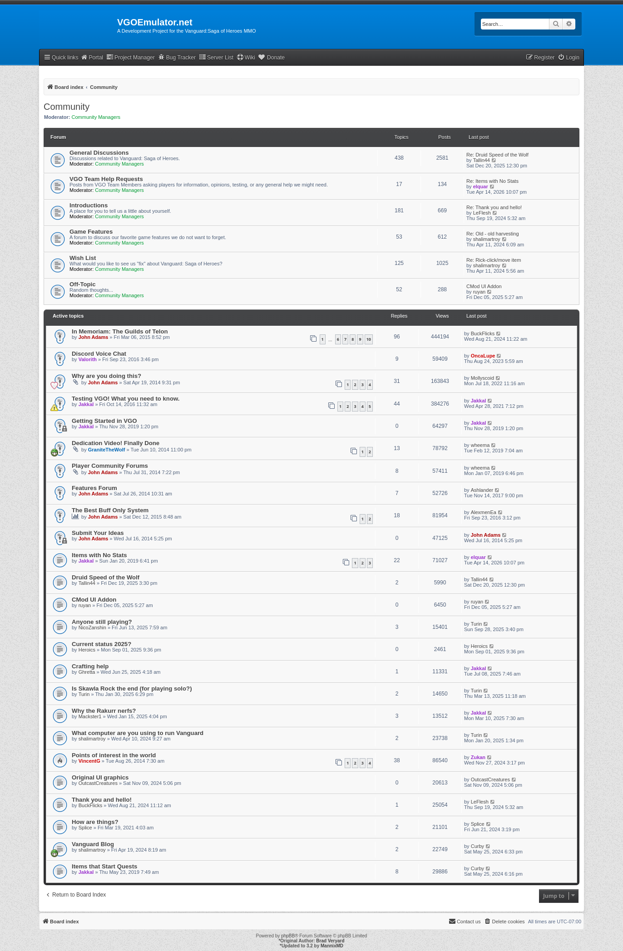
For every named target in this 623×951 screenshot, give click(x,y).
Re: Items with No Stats (492, 181)
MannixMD (332, 945)
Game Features (91, 231)
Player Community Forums (110, 465)
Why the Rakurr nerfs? (104, 710)
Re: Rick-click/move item (493, 260)
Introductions (88, 205)
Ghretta (87, 672)
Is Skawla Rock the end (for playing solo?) (132, 688)
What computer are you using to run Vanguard (137, 733)
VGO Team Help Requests (106, 179)
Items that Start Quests (104, 866)
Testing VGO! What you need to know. (125, 398)
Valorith (88, 359)
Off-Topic (82, 284)
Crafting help (90, 666)
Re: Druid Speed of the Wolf (497, 154)
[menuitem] (568, 58)
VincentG (89, 761)
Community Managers (96, 117)
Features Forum (94, 488)
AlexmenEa (483, 512)
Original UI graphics (100, 777)
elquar (480, 186)
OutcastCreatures (98, 783)
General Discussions (99, 152)
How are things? (95, 822)
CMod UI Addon (484, 286)
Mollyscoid (482, 378)
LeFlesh (482, 213)
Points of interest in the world (114, 755)
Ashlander (482, 490)
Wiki (246, 57)
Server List (216, 57)
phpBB (288, 935)
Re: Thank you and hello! (494, 207)
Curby (477, 846)
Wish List (82, 258)
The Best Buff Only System (110, 510)
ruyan (479, 291)
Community (66, 106)
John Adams (94, 337)
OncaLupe (483, 355)
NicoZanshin (92, 627)
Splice (85, 827)
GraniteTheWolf (106, 449)
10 (368, 339)
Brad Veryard (330, 940)
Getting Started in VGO (104, 420)
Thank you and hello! (102, 799)
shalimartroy (486, 239)
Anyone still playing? (102, 621)
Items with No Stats (99, 555)
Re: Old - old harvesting (492, 233)
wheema (480, 445)
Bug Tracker (177, 57)
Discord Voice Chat (99, 353)
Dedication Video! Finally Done (115, 443)
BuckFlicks (483, 333)
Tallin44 (481, 160)
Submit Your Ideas (98, 532)
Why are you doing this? (106, 376)
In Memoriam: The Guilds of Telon (120, 331)
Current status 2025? (101, 644)
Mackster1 (90, 716)
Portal (91, 57)
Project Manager (130, 57)
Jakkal (86, 404)
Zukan (478, 757)
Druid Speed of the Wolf (105, 577)
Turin (476, 624)
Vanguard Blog (93, 844)
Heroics (87, 649)
